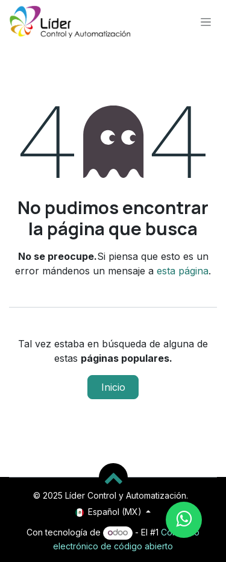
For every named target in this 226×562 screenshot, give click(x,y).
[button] (113, 477)
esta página (183, 271)
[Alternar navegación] (206, 21)
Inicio (113, 387)
